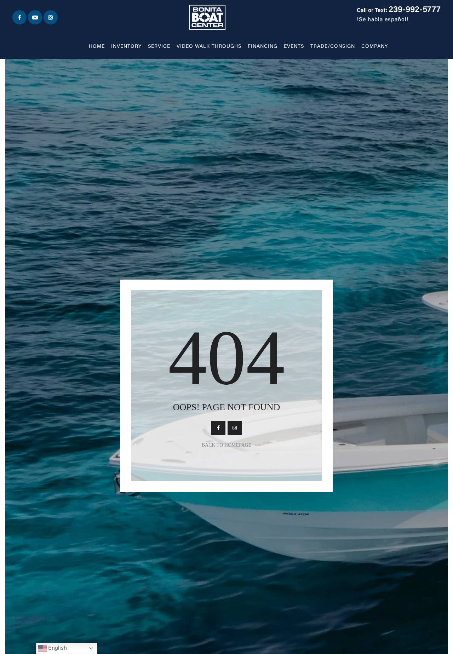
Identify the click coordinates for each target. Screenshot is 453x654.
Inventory (126, 46)
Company (374, 46)
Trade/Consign (332, 46)
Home (97, 46)
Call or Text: (399, 10)
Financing (262, 46)
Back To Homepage (227, 445)
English (52, 648)
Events (294, 46)
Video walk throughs (209, 46)
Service (159, 46)
